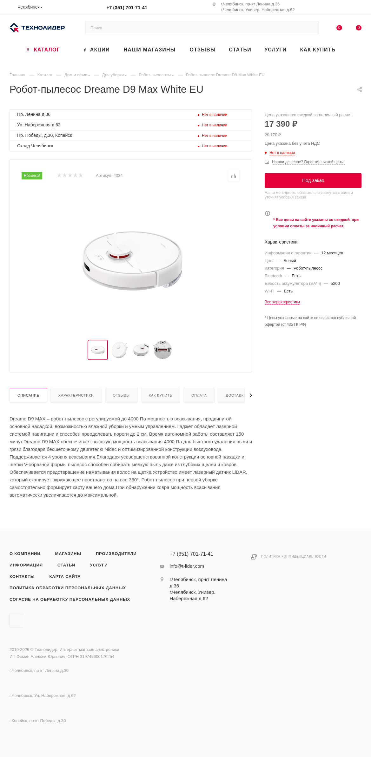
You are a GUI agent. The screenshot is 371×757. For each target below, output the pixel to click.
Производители (116, 553)
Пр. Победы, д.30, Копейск (44, 135)
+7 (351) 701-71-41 (126, 7)
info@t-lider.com (186, 566)
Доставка (236, 395)
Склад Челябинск (35, 145)
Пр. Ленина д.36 (33, 114)
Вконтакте (16, 620)
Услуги (99, 565)
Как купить (160, 395)
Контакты (22, 576)
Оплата (199, 395)
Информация (26, 565)
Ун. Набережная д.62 (39, 124)
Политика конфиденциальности (293, 556)
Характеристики (76, 395)
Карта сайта (65, 576)
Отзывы (121, 395)
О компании (25, 553)
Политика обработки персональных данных (68, 588)
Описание (28, 395)
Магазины (68, 553)
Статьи (66, 565)
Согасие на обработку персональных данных (70, 599)
